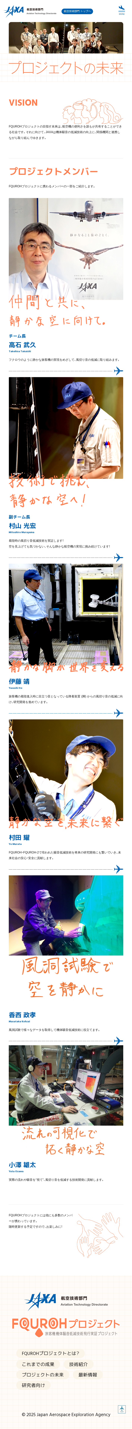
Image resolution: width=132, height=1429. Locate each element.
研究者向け (33, 1385)
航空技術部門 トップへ (77, 11)
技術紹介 (78, 1364)
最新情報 (87, 1375)
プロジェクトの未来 (43, 1375)
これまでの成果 (38, 1364)
